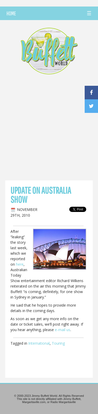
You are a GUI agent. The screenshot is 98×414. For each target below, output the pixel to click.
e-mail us (62, 329)
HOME (11, 13)
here (20, 264)
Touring (58, 343)
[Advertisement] (49, 129)
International (39, 343)
